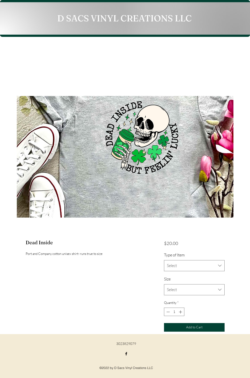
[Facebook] (126, 354)
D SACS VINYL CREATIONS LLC (124, 18)
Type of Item (174, 254)
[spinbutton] (174, 312)
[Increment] (181, 312)
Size (167, 278)
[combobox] (194, 265)
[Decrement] (168, 312)
